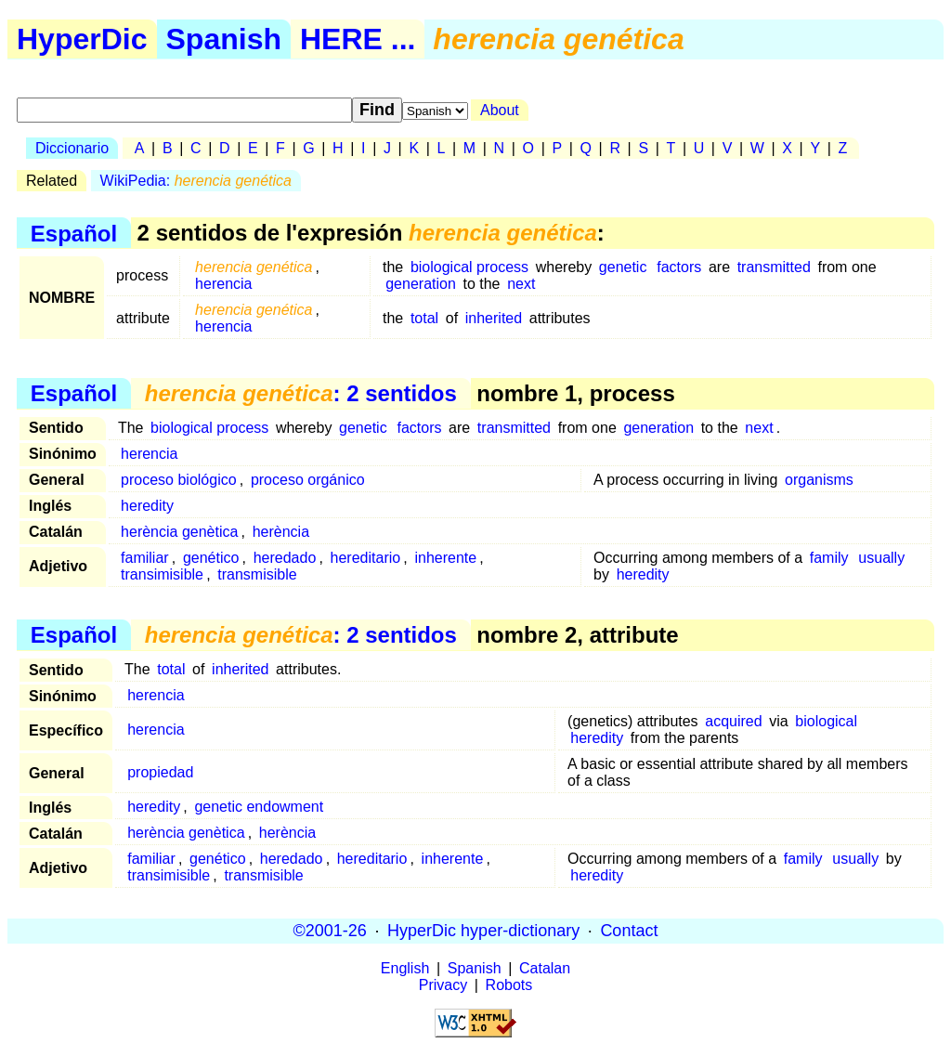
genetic (623, 267)
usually (881, 558)
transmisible (256, 574)
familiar (145, 558)
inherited (493, 318)
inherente (445, 558)
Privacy (443, 985)
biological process (469, 267)
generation (420, 284)
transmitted (774, 267)
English (405, 968)
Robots (509, 985)
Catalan (544, 968)
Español (74, 232)
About (499, 110)
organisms (819, 480)
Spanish (223, 39)
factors (679, 267)
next (521, 284)
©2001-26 (330, 930)
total (424, 318)
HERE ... (357, 39)
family (829, 558)
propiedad (160, 772)
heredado (285, 558)
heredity (147, 506)
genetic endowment (258, 807)
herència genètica (179, 532)
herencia (223, 284)
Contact (629, 930)
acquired (733, 721)
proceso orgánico (308, 480)
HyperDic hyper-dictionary (483, 930)
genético (211, 558)
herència (281, 532)
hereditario (366, 558)
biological (826, 721)
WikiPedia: (196, 181)
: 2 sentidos (301, 393)
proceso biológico (179, 480)
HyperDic (82, 39)
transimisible (162, 574)
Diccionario (72, 148)
